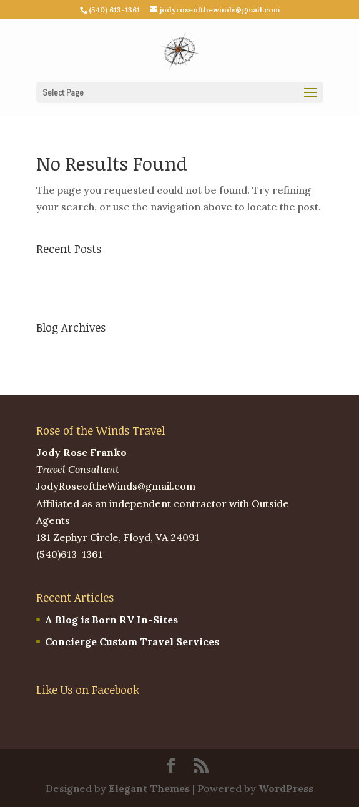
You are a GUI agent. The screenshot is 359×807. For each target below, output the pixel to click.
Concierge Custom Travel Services (123, 293)
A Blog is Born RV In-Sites (102, 271)
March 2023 (65, 350)
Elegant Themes (149, 788)
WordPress (285, 788)
